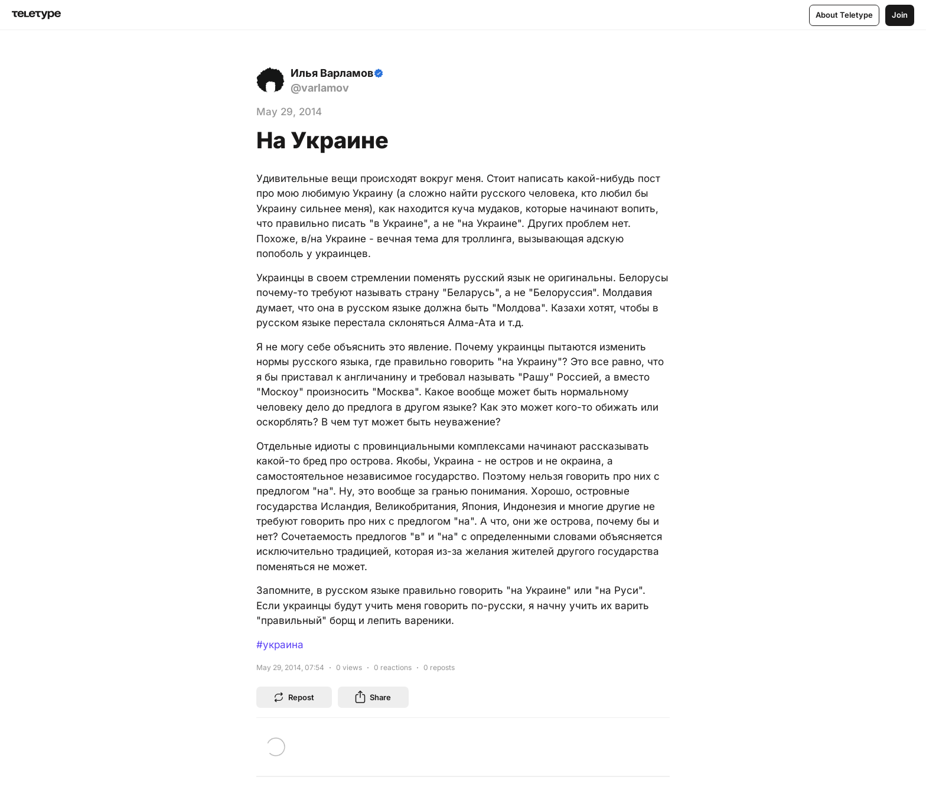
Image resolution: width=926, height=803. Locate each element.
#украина (280, 645)
